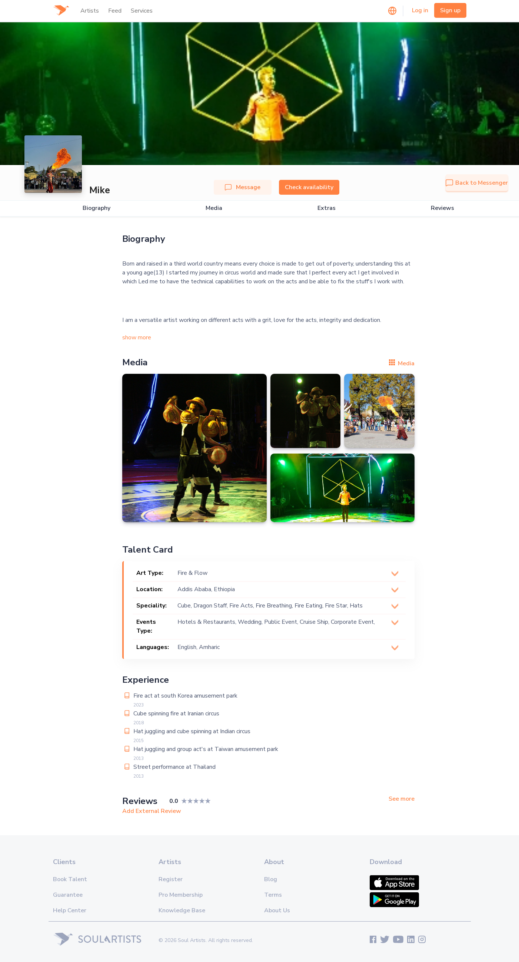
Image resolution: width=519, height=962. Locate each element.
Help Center (69, 910)
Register (171, 879)
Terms (273, 895)
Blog (270, 879)
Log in (420, 10)
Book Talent (70, 879)
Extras (326, 208)
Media (214, 208)
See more (402, 799)
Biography (96, 208)
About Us (277, 910)
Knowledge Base (182, 910)
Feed (115, 11)
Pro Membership (181, 895)
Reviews (442, 208)
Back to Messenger (477, 183)
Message (242, 187)
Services (142, 11)
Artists (89, 11)
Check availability (309, 187)
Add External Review (151, 811)
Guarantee (68, 895)
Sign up (450, 10)
